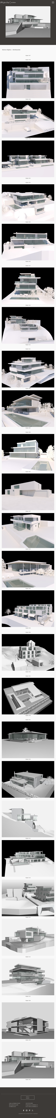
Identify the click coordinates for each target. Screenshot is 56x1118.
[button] (53, 2)
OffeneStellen (27, 1097)
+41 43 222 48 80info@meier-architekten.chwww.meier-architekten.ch (32, 1105)
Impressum (35, 1113)
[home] (8, 2)
